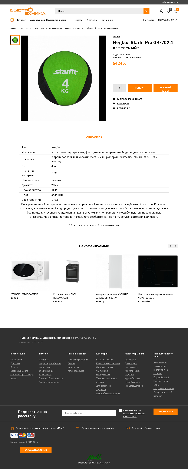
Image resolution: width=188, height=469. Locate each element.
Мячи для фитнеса (73, 28)
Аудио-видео (160, 362)
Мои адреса (73, 367)
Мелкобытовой (161, 381)
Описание (94, 137)
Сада (156, 384)
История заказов (76, 371)
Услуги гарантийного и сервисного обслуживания (50, 367)
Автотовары (131, 359)
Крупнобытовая (132, 378)
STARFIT (116, 36)
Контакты (44, 359)
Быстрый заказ (165, 89)
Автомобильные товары (108, 393)
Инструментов (132, 367)
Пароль (71, 363)
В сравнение (123, 108)
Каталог (158, 396)
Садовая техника (104, 367)
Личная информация (78, 359)
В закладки (123, 103)
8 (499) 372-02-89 (83, 338)
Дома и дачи (131, 363)
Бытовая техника (104, 359)
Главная (13, 28)
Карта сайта (45, 374)
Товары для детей (163, 392)
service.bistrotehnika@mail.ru (139, 216)
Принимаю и (134, 413)
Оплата (14, 367)
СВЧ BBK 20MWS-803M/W (24, 307)
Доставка (15, 363)
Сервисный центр (19, 371)
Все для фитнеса (55, 28)
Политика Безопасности (51, 378)
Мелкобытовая (132, 382)
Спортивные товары (164, 388)
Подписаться (165, 411)
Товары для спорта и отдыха (32, 28)
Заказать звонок (36, 449)
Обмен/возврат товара (21, 374)
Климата (158, 373)
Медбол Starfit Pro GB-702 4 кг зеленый (101, 28)
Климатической (132, 371)
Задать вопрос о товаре (129, 99)
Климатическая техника (108, 363)
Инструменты (103, 374)
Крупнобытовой (161, 377)
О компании (16, 359)
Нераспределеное (134, 385)
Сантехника (102, 371)
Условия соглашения (49, 382)
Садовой (129, 374)
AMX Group (104, 462)
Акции (13, 378)
